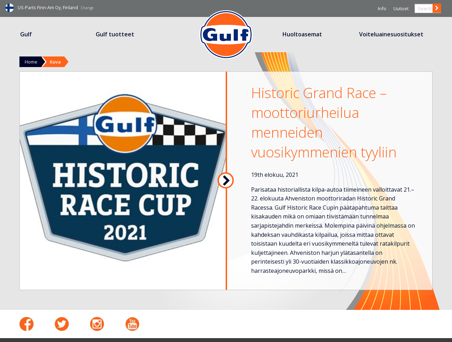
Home (31, 62)
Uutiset (401, 8)
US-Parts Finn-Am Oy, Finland (56, 7)
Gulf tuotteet (115, 34)
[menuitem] (26, 34)
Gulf (26, 34)
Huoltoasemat (302, 34)
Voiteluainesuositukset (391, 34)
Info (382, 8)
